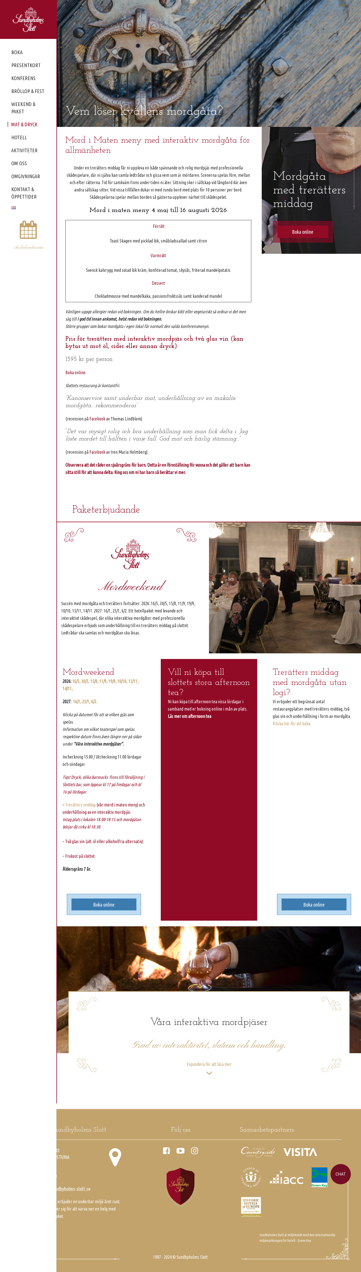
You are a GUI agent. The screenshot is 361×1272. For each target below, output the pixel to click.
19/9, (112, 681)
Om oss (19, 163)
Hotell (19, 137)
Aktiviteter (24, 150)
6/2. (94, 701)
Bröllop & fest (27, 91)
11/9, (103, 681)
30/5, (85, 681)
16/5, (76, 681)
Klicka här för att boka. (292, 723)
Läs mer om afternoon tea (189, 716)
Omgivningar (25, 176)
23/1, (86, 701)
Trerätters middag (80, 804)
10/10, (122, 681)
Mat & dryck (24, 124)
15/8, (94, 681)
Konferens (23, 78)
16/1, (77, 701)
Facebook (97, 418)
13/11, (133, 681)
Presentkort (26, 65)
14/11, (68, 688)
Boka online (75, 372)
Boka (17, 52)
